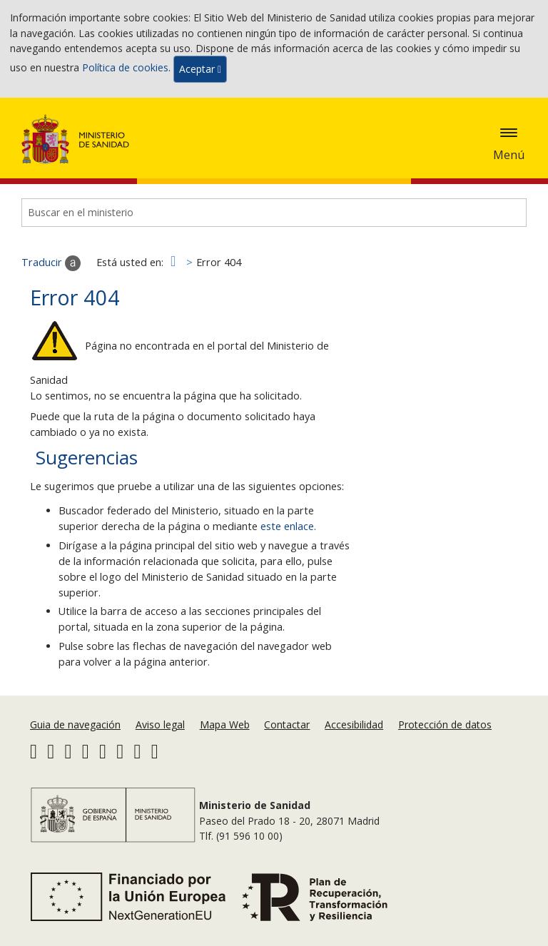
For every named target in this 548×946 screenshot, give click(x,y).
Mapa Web (225, 724)
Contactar (287, 724)
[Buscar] (505, 212)
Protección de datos (445, 724)
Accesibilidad (354, 724)
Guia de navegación (75, 724)
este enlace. (288, 526)
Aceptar (200, 69)
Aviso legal (160, 724)
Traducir (51, 263)
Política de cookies (125, 68)
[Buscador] (274, 212)
